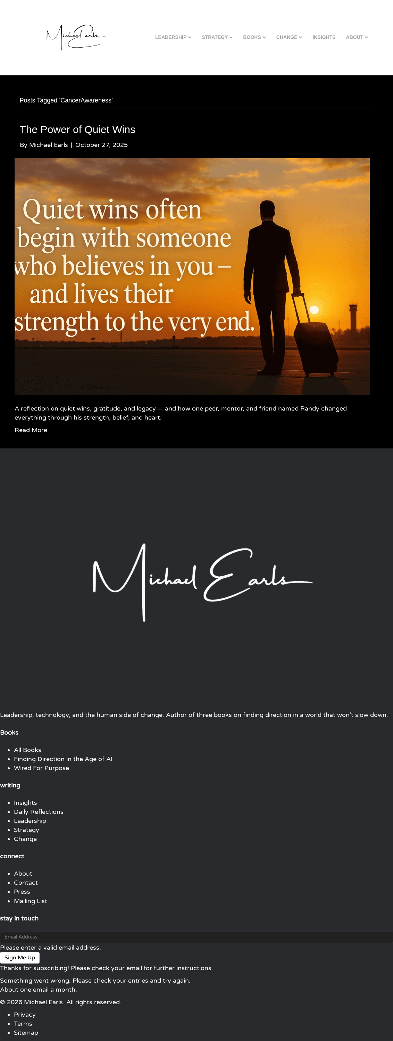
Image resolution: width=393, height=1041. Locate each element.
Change (287, 37)
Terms (23, 1023)
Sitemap (26, 1032)
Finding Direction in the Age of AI (63, 759)
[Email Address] (196, 937)
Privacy (25, 1014)
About (354, 37)
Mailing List (30, 901)
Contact (26, 882)
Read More (31, 430)
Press (22, 891)
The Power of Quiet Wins (77, 129)
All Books (27, 750)
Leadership (170, 37)
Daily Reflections (39, 812)
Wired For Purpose (41, 768)
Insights (323, 37)
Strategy (215, 37)
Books (252, 37)
